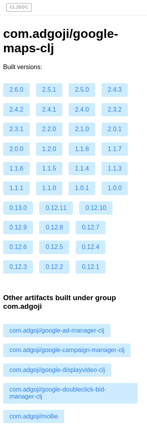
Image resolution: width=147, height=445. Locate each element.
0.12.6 (18, 247)
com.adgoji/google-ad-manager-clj (56, 330)
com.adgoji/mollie (33, 416)
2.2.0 (49, 129)
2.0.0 (16, 149)
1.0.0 (115, 188)
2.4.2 (16, 109)
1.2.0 (49, 149)
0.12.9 (18, 227)
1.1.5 (49, 168)
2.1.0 (82, 129)
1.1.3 (115, 168)
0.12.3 (18, 266)
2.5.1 (49, 89)
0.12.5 (54, 247)
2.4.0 (82, 109)
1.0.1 (82, 188)
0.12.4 (90, 247)
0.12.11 (55, 208)
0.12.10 (95, 208)
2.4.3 (115, 89)
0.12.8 (54, 227)
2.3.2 (115, 109)
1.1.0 (49, 188)
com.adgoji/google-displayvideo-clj (57, 370)
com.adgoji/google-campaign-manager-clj (66, 350)
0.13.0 (18, 208)
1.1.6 (16, 168)
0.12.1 (90, 266)
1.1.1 (16, 188)
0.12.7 (90, 227)
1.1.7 (115, 149)
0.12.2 (54, 266)
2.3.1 (16, 129)
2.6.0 (16, 89)
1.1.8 (82, 149)
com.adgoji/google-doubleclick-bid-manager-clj (57, 393)
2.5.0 (82, 89)
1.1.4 (82, 168)
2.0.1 (115, 129)
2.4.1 (49, 109)
